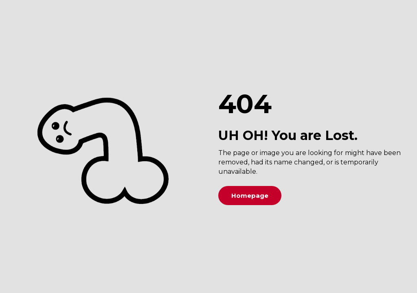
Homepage (249, 195)
